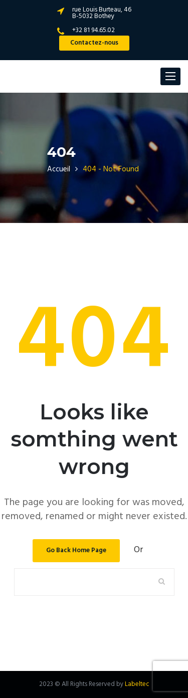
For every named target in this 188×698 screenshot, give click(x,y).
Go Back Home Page (76, 550)
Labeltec (137, 684)
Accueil (58, 169)
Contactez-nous (94, 43)
